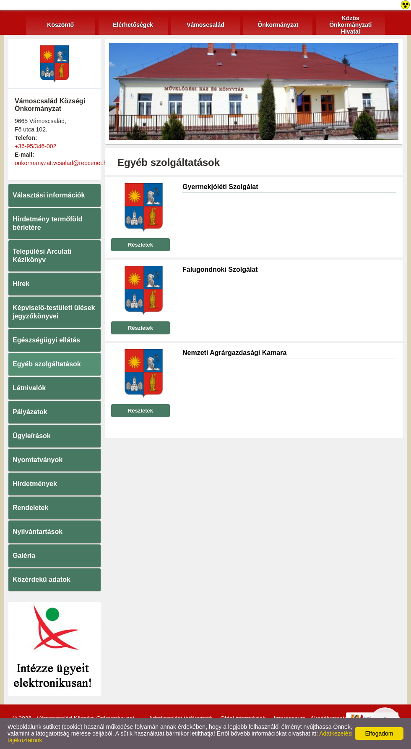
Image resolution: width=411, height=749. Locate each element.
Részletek (140, 245)
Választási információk (49, 195)
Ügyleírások (32, 435)
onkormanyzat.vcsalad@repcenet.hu (62, 163)
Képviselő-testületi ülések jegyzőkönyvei (54, 312)
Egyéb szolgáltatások (47, 364)
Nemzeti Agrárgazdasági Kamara (234, 352)
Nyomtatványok (37, 459)
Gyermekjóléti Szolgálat (220, 186)
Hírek (21, 283)
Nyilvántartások (37, 531)
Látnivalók (29, 388)
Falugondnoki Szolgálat (220, 269)
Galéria (24, 555)
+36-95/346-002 (35, 146)
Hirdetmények (35, 483)
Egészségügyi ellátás (46, 340)
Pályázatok (30, 411)
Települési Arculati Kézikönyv (42, 255)
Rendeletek (30, 507)
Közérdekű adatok (41, 579)
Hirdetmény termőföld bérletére (47, 223)
